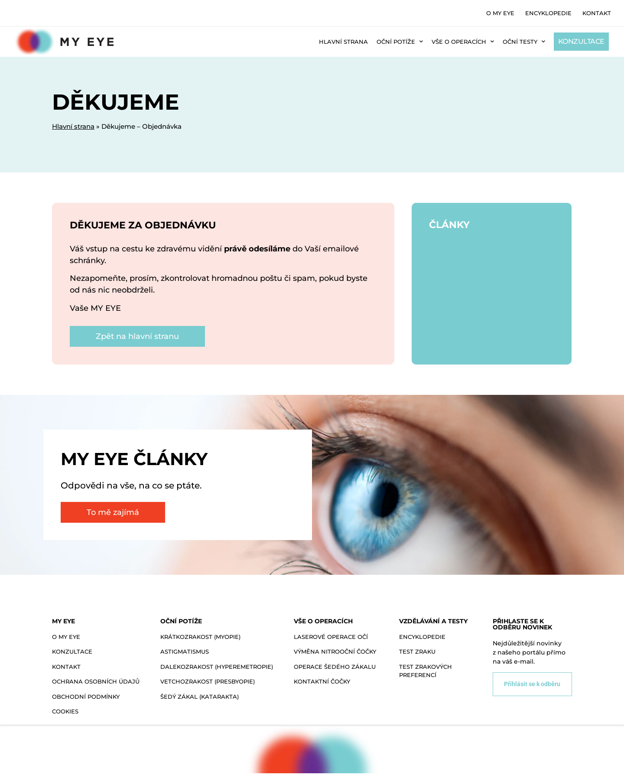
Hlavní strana (343, 41)
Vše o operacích (463, 41)
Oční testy (524, 41)
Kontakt (596, 13)
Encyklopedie (548, 13)
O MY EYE (500, 13)
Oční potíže (400, 41)
